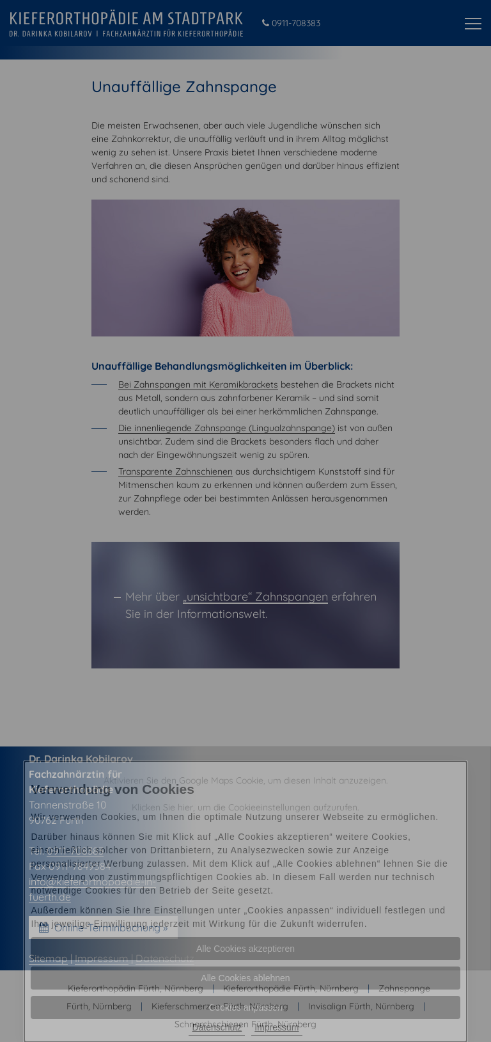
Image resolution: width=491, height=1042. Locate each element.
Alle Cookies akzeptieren (245, 948)
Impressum (276, 1027)
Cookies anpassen (245, 1007)
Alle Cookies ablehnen (245, 978)
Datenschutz (217, 1027)
